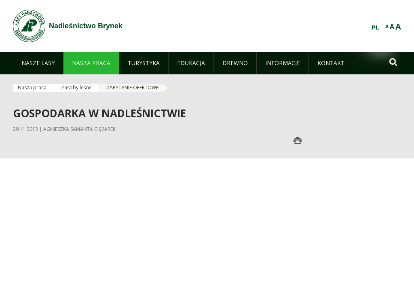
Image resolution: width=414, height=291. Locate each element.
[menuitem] (38, 63)
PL (375, 27)
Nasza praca (32, 87)
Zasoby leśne (76, 87)
